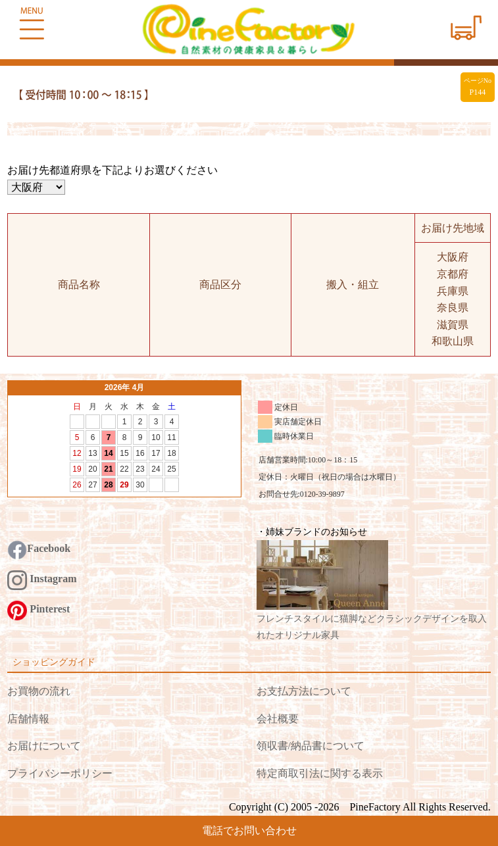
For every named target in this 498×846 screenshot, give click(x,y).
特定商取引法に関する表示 (320, 773)
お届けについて (44, 745)
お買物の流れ (38, 691)
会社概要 (278, 718)
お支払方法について (304, 691)
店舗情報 (28, 718)
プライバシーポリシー (59, 773)
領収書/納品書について (310, 745)
